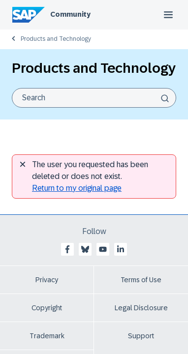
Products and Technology (56, 38)
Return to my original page (77, 188)
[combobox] (94, 98)
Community (70, 14)
